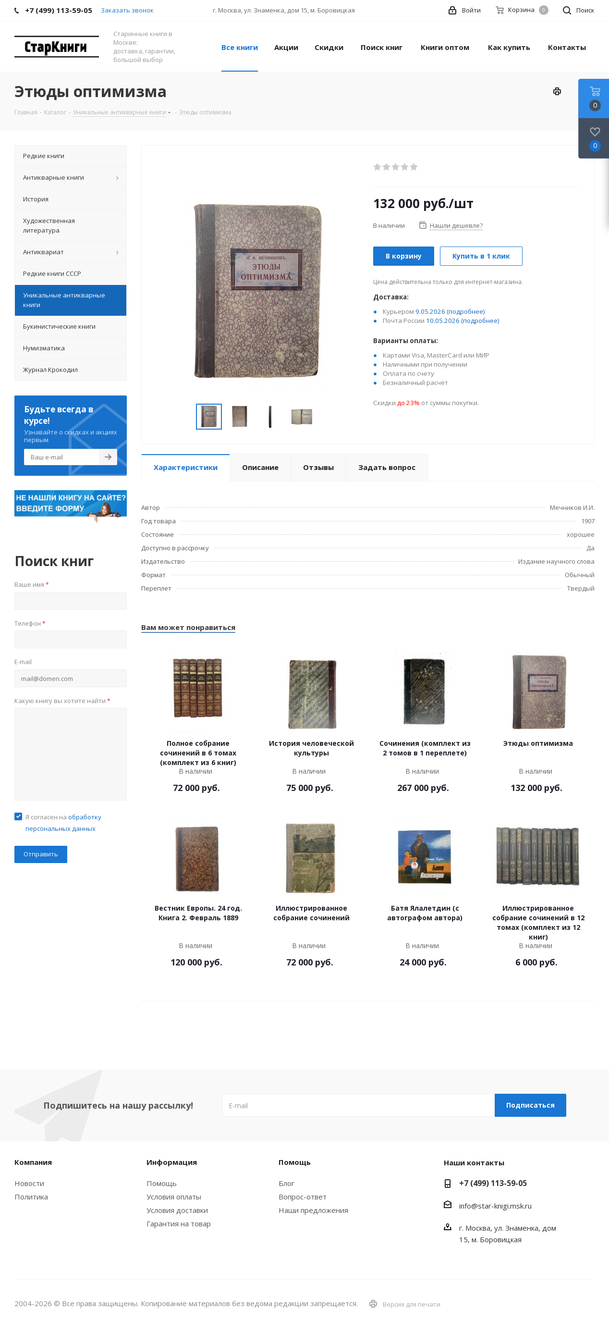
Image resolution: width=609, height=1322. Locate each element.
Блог (286, 1183)
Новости (29, 1183)
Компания (33, 1162)
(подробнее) (466, 311)
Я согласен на (63, 823)
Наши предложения (313, 1210)
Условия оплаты (173, 1196)
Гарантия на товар (178, 1223)
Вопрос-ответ (303, 1196)
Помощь (161, 1183)
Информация (171, 1162)
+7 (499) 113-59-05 (493, 1183)
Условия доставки (177, 1210)
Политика (31, 1196)
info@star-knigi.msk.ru (495, 1206)
